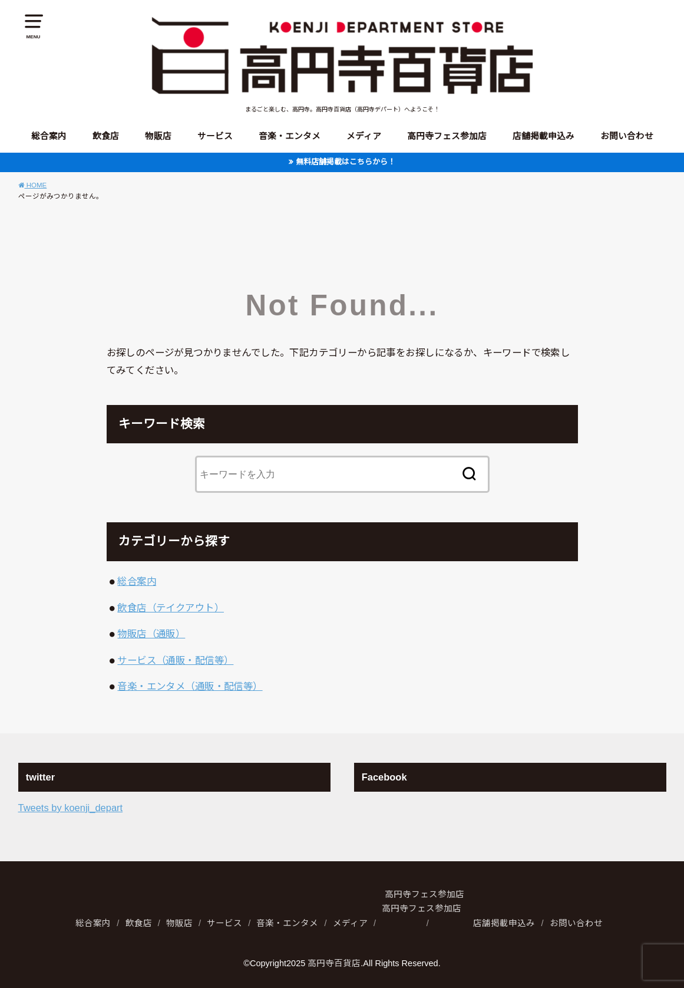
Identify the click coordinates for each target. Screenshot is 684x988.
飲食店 (105, 136)
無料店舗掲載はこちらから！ (345, 161)
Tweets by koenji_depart (70, 807)
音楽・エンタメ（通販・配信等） (189, 686)
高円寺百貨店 (334, 963)
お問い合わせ (626, 136)
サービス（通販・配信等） (175, 660)
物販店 (158, 136)
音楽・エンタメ (289, 136)
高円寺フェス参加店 (447, 136)
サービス (215, 136)
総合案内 (49, 136)
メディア (363, 136)
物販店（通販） (151, 633)
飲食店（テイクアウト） (170, 607)
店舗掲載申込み (543, 136)
